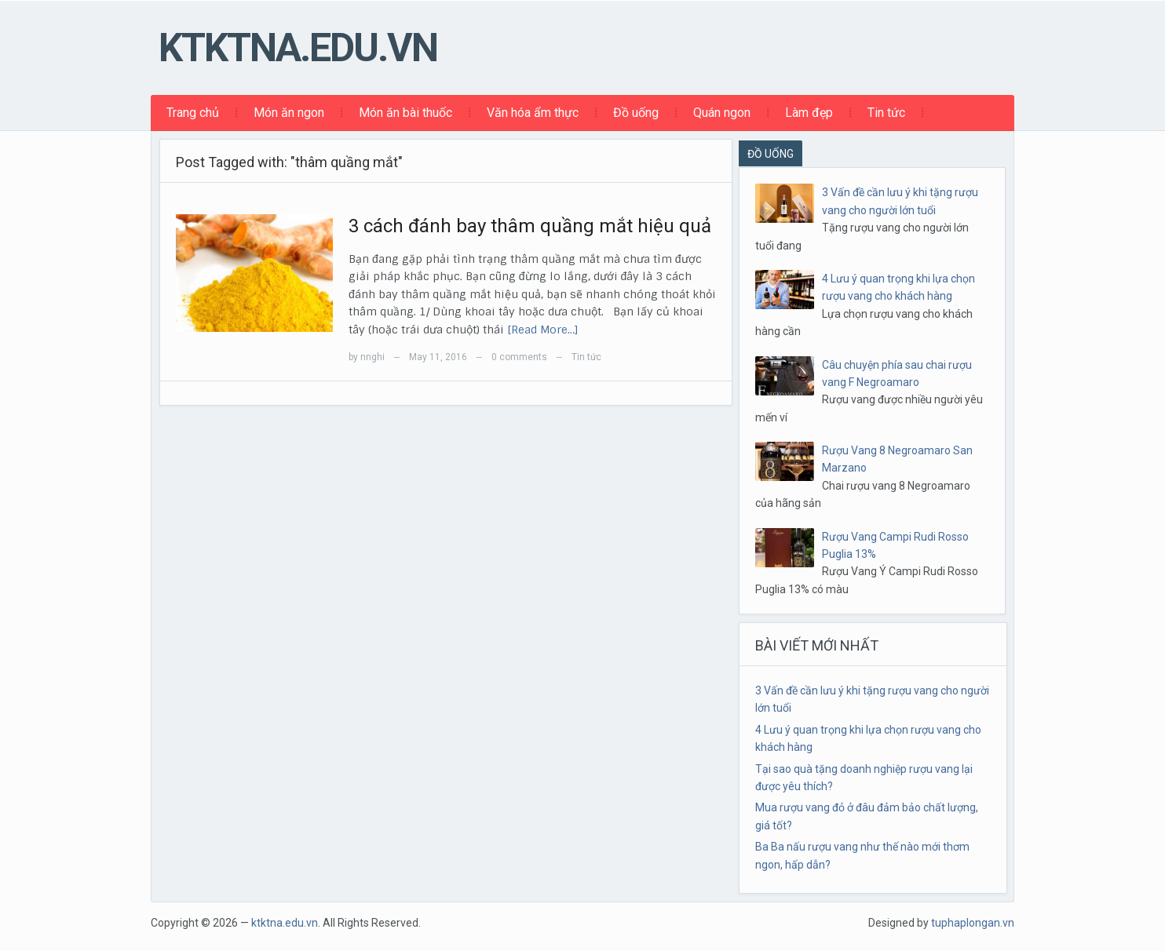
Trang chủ (192, 112)
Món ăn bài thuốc (405, 112)
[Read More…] (543, 329)
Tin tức (886, 112)
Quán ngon (721, 112)
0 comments (519, 357)
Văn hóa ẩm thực (533, 112)
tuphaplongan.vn (972, 922)
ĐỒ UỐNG (770, 154)
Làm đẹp (809, 112)
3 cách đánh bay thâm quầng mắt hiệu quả (530, 226)
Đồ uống (636, 112)
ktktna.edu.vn (298, 48)
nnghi (372, 357)
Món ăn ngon (289, 112)
